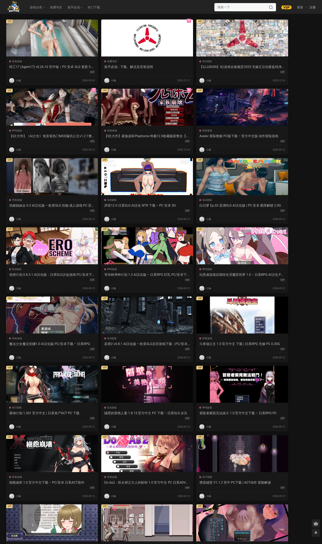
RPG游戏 (205, 61)
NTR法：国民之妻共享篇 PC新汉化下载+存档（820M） (223, 415)
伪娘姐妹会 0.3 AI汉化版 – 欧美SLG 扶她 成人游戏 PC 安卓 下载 (98, 137)
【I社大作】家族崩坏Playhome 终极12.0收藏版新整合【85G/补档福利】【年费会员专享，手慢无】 (286, 67)
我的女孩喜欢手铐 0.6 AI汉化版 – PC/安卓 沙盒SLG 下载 (285, 485)
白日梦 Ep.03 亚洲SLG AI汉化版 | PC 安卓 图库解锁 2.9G (223, 137)
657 (160, 513)
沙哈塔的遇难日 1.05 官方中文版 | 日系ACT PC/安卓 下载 (159, 345)
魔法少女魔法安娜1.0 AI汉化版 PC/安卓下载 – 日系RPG (160, 206)
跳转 (192, 513)
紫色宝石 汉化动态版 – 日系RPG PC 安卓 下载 (286, 415)
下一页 (171, 513)
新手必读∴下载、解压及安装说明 (96, 67)
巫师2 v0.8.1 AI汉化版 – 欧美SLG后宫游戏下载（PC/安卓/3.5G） (223, 206)
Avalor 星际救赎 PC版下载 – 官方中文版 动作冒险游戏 (35, 137)
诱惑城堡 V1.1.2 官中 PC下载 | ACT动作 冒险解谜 (35, 345)
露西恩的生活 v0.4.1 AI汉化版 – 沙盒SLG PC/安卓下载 (223, 485)
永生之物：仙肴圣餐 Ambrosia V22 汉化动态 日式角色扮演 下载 (97, 345)
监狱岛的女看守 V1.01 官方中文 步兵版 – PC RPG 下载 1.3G (97, 415)
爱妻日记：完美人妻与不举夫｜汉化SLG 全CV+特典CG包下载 (159, 415)
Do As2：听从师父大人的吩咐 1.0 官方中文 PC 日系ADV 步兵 (284, 276)
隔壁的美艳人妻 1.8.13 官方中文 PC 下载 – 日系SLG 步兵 (98, 276)
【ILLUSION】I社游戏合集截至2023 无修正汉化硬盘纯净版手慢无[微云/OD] (161, 67)
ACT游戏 (17, 270)
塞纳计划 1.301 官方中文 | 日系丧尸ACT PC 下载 (35, 276)
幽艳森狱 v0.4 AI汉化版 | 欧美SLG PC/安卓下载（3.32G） (160, 485)
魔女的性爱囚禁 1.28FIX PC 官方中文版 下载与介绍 (35, 415)
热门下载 (94, 7)
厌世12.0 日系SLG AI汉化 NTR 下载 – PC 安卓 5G (160, 137)
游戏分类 (36, 7)
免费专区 (56, 7)
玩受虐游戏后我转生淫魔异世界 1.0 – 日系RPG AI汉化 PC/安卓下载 (98, 206)
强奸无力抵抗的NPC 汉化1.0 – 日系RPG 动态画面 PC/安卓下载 (286, 345)
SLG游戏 (142, 61)
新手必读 (74, 7)
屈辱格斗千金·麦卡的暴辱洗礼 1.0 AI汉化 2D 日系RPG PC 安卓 (36, 485)
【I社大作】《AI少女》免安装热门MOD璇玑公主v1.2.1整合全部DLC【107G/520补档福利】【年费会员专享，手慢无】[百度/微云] (223, 67)
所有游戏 (17, 61)
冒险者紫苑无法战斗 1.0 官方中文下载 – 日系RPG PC (161, 276)
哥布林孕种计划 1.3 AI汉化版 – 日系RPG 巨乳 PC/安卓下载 (34, 206)
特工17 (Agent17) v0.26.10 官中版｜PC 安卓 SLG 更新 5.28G (34, 67)
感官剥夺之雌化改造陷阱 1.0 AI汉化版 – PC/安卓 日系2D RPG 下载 (98, 485)
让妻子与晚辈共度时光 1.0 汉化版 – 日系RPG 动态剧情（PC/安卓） (224, 345)
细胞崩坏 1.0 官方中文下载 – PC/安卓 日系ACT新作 (223, 276)
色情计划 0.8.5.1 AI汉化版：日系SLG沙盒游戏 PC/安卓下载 (285, 137)
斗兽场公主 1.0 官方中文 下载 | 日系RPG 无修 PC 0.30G (286, 206)
